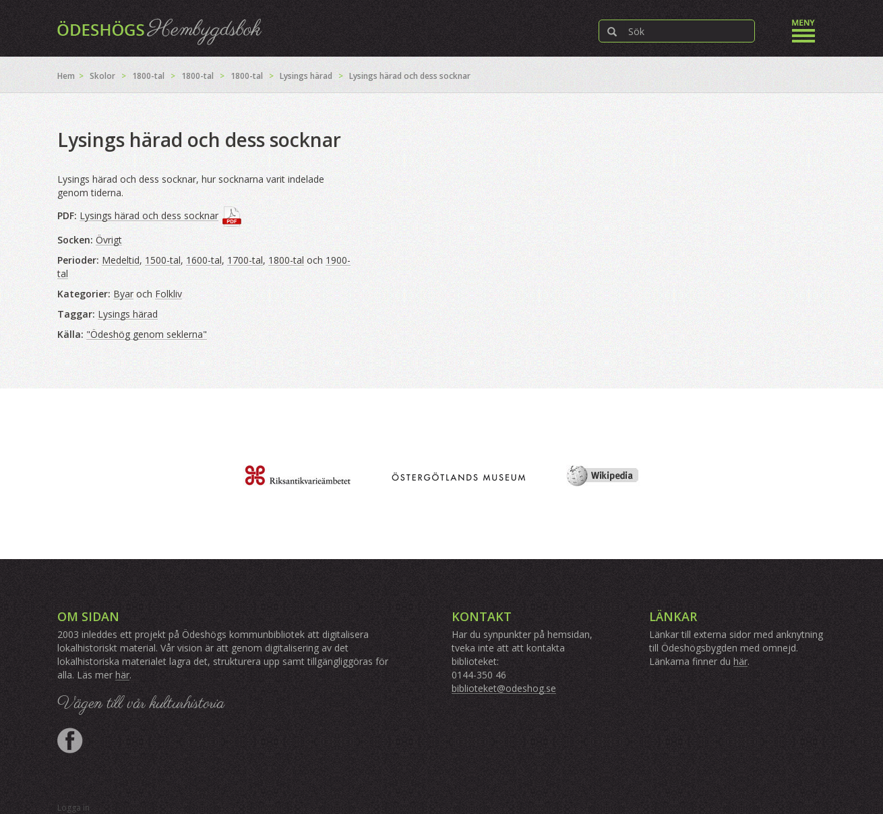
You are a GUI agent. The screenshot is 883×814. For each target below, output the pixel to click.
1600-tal (204, 260)
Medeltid (121, 260)
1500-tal (163, 260)
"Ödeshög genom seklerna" (146, 334)
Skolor (102, 76)
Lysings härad (306, 76)
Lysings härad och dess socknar (149, 215)
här (122, 674)
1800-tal (148, 76)
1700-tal (245, 260)
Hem (66, 76)
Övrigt (109, 239)
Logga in (73, 807)
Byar (123, 293)
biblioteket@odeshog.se (504, 688)
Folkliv (168, 293)
